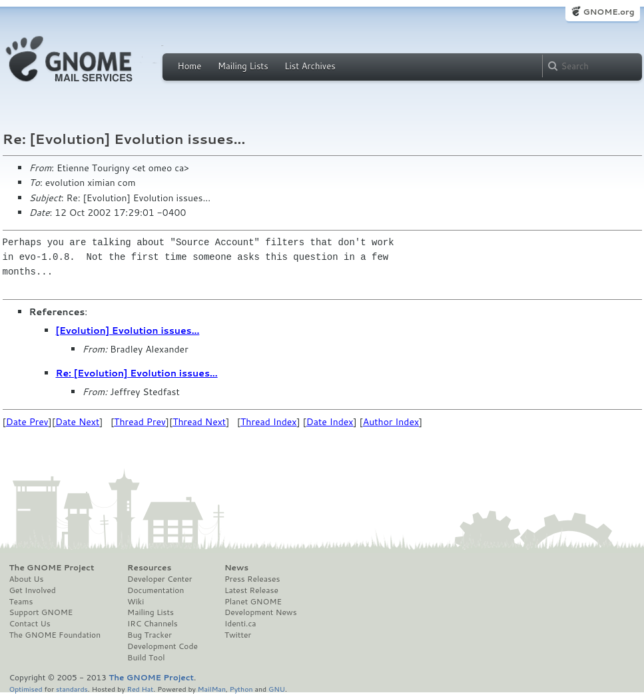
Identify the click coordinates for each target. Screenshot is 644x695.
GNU (276, 689)
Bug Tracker (149, 635)
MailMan (212, 689)
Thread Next (199, 421)
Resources (149, 567)
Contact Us (30, 623)
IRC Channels (152, 623)
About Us (26, 579)
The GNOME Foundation (55, 635)
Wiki (135, 601)
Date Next (77, 421)
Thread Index (268, 421)
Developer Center (159, 579)
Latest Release (251, 590)
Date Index (330, 421)
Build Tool (145, 657)
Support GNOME (41, 612)
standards (72, 689)
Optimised (26, 689)
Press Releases (252, 579)
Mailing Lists (243, 66)
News (236, 567)
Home (190, 66)
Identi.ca (240, 623)
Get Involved (32, 590)
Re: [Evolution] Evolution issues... (137, 373)
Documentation (155, 590)
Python (241, 689)
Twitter (237, 635)
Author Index (391, 421)
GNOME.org (608, 11)
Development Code (162, 646)
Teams (21, 601)
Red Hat (140, 689)
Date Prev (27, 421)
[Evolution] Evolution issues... (128, 330)
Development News (260, 612)
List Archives (309, 66)
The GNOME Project (52, 567)
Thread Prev (140, 421)
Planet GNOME (253, 601)
